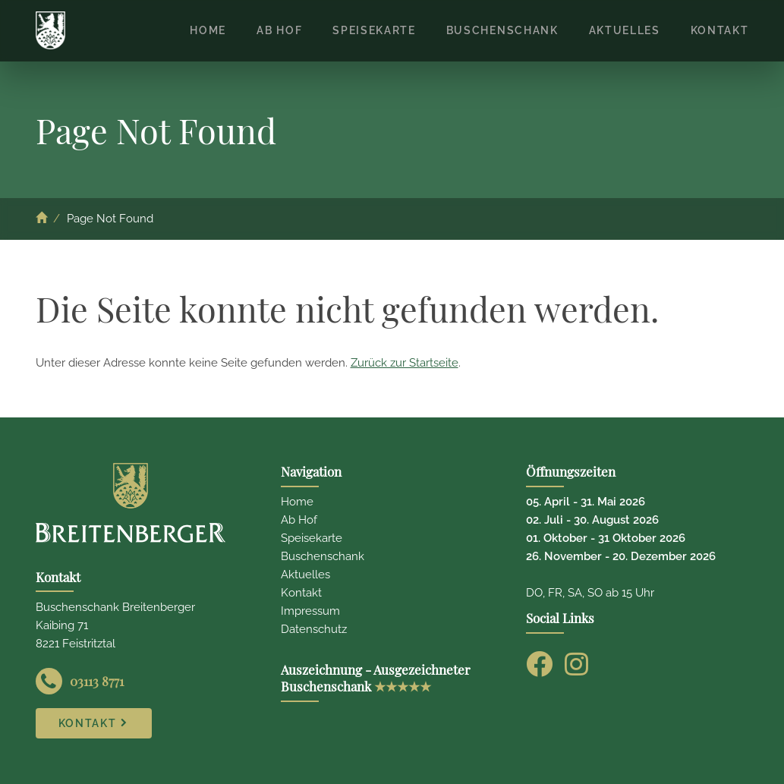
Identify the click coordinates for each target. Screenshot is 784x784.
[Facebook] (539, 663)
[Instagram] (576, 663)
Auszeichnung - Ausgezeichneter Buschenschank (376, 677)
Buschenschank (322, 556)
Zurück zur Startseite (404, 363)
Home (297, 501)
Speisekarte (311, 538)
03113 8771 (97, 680)
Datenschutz (314, 629)
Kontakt (301, 593)
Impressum (310, 611)
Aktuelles (305, 574)
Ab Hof (299, 520)
